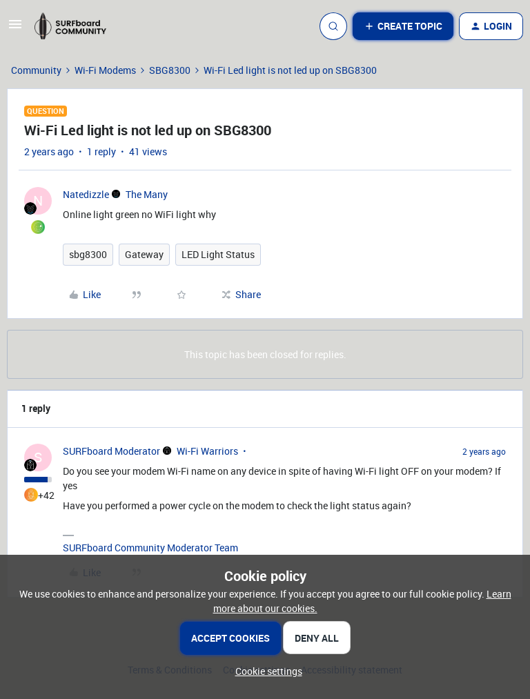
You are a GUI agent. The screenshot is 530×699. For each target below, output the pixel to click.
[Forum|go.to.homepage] (77, 26)
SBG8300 (169, 70)
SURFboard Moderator (111, 450)
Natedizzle (86, 194)
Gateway (144, 254)
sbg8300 (88, 254)
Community (36, 70)
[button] (15, 28)
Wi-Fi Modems (105, 70)
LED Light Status (218, 254)
